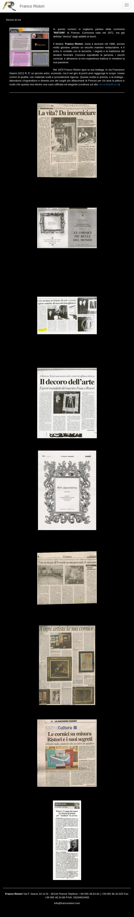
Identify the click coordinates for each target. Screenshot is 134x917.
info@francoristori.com (67, 903)
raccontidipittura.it (109, 84)
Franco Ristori (32, 6)
